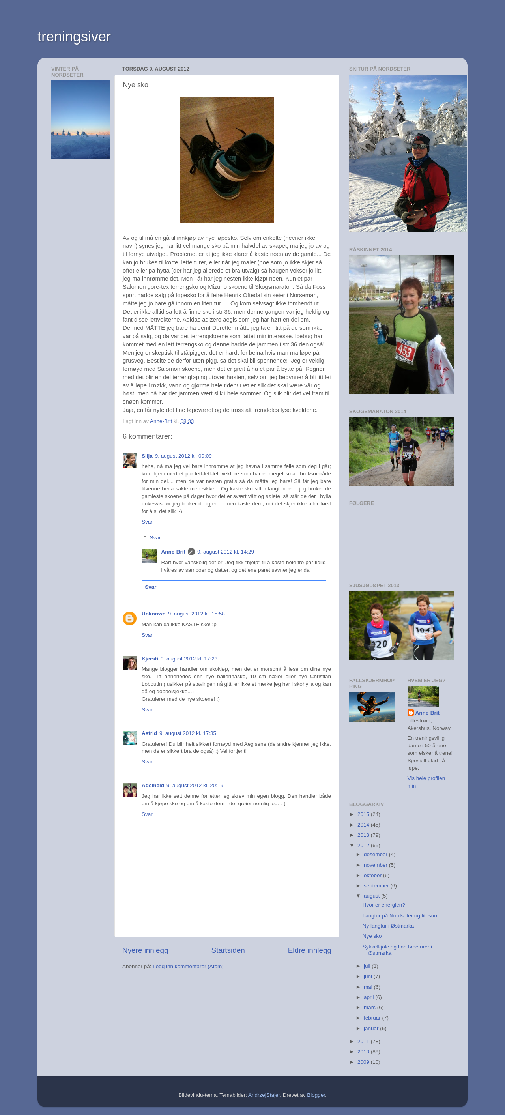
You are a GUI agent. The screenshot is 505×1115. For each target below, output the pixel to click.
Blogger (316, 1095)
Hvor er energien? (384, 905)
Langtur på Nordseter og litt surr (400, 916)
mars (370, 1007)
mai (369, 987)
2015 (364, 814)
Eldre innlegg (309, 950)
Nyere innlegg (145, 950)
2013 (364, 835)
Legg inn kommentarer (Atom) (188, 966)
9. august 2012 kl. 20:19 (194, 785)
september (377, 886)
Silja (147, 456)
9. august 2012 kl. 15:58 (196, 614)
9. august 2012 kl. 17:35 (187, 733)
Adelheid (153, 785)
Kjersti (150, 659)
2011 (364, 1041)
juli (368, 966)
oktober (373, 875)
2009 (364, 1062)
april (369, 997)
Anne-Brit (173, 552)
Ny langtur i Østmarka (388, 926)
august (372, 896)
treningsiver (74, 36)
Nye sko (372, 936)
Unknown (154, 614)
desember (376, 854)
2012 (364, 845)
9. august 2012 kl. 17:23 (189, 659)
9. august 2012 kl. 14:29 (225, 552)
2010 (364, 1052)
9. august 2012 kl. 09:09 (183, 456)
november (376, 865)
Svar (147, 522)
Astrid (149, 733)
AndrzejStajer (264, 1095)
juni (369, 976)
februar (373, 1018)
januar (372, 1028)
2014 (364, 825)
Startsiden (228, 950)
